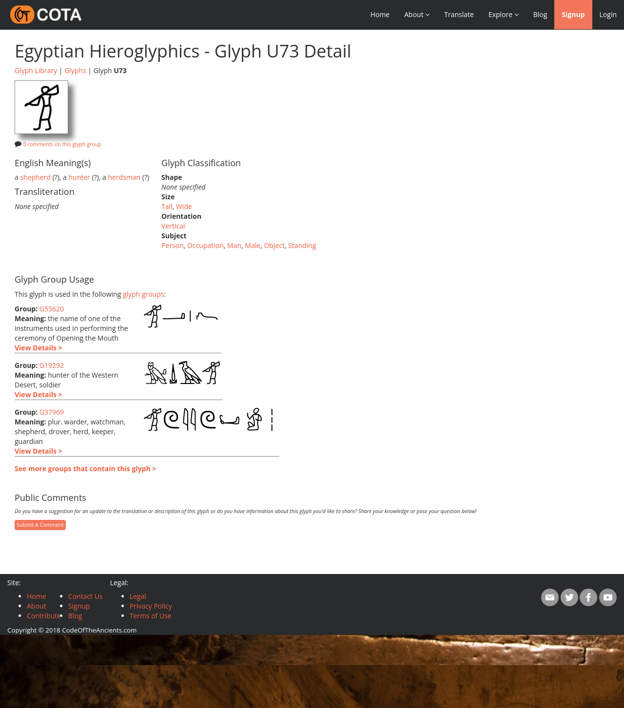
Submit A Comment (40, 524)
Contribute (44, 615)
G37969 (51, 412)
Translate (459, 14)
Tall (167, 206)
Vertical (173, 225)
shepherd (35, 177)
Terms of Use (151, 615)
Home (380, 14)
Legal (138, 596)
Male (252, 245)
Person (172, 245)
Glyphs (75, 70)
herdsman (124, 177)
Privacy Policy (151, 606)
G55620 (51, 308)
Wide (184, 206)
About (36, 606)
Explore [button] (503, 14)
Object (274, 245)
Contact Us (85, 596)
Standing (302, 245)
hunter (79, 177)
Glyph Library (36, 70)
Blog (540, 14)
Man (234, 245)
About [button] (416, 14)
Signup (573, 14)
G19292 (51, 365)
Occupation (205, 245)
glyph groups (143, 294)
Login (608, 14)
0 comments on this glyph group (62, 144)
